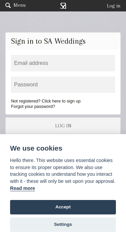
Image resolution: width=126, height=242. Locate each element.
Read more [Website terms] (22, 188)
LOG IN (63, 126)
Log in (114, 6)
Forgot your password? (33, 106)
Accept (63, 206)
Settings (63, 224)
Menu (15, 5)
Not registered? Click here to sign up (46, 101)
